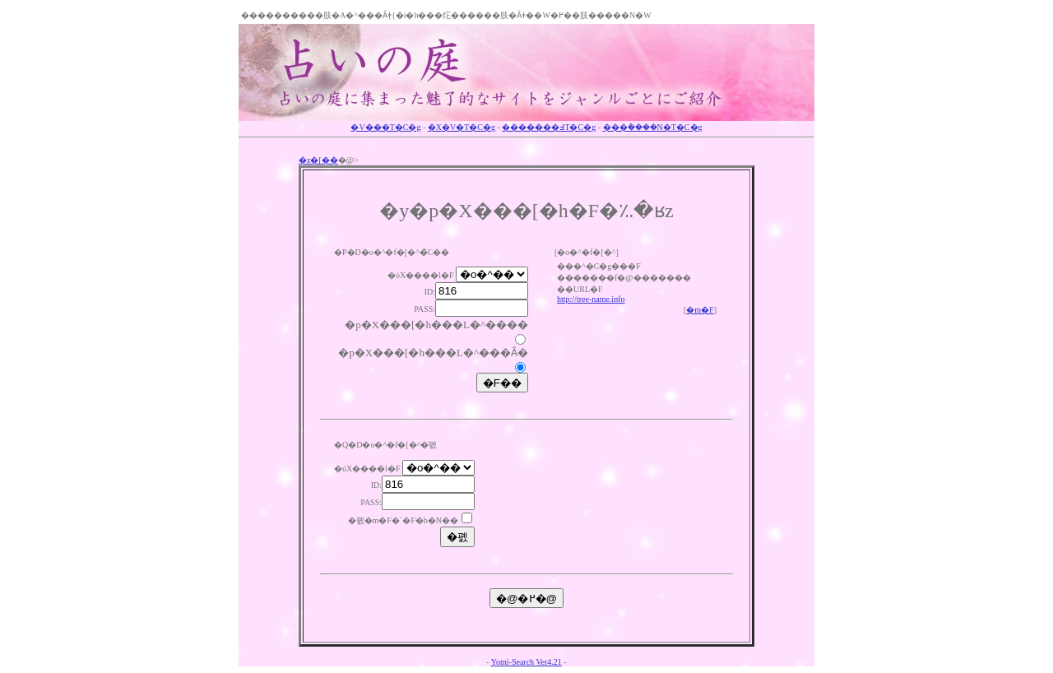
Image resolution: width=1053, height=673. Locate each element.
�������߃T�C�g (549, 127)
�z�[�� (318, 160)
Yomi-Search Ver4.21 (526, 661)
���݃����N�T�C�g (653, 127)
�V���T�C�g (385, 127)
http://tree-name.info (590, 299)
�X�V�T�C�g (461, 127)
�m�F (699, 309)
